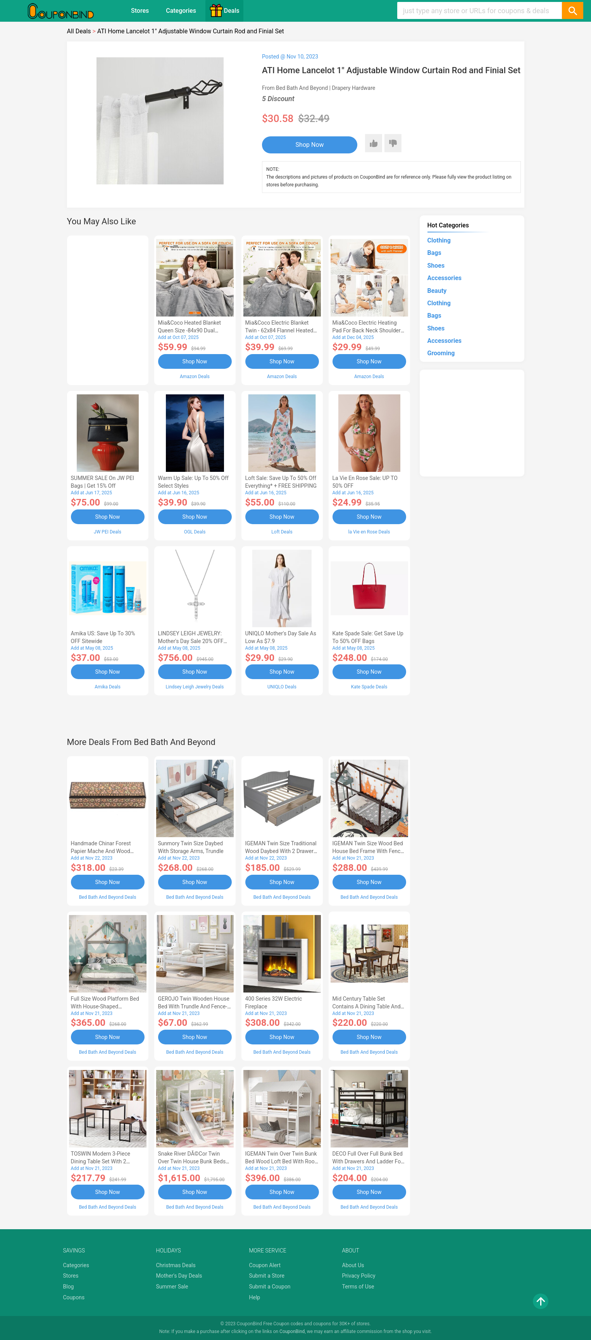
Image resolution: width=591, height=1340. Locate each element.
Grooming (441, 353)
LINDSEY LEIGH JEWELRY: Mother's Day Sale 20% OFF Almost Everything (191, 641)
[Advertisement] (108, 309)
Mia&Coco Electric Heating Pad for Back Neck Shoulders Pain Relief (368, 330)
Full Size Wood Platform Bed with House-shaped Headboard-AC (105, 1006)
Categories (181, 10)
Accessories (444, 278)
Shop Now (310, 144)
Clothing (439, 240)
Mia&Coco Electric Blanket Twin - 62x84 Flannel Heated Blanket (279, 330)
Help (254, 1297)
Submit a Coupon (270, 1286)
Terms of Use (358, 1286)
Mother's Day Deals (179, 1276)
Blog (68, 1286)
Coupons (74, 1297)
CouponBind (292, 1331)
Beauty (437, 290)
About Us (353, 1265)
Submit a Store (267, 1276)
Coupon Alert (265, 1265)
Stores (140, 10)
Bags (434, 252)
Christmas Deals (176, 1265)
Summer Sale (172, 1286)
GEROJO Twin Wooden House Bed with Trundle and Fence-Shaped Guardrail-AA (193, 1006)
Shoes (436, 265)
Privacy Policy (359, 1276)
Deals (224, 10)
